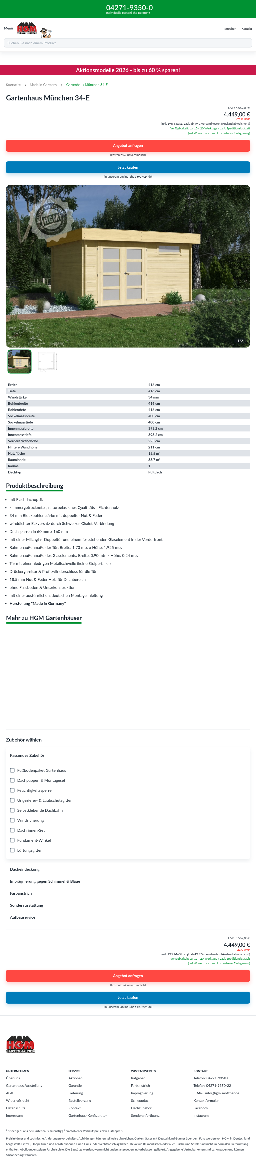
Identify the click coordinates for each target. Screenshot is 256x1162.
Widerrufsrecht (18, 1100)
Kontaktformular (206, 1100)
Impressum (14, 1115)
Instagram (201, 1115)
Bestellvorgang (79, 1100)
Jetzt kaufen (128, 167)
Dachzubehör (141, 1108)
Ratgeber (138, 1078)
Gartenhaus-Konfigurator (87, 1115)
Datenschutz (15, 1108)
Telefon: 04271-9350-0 (212, 1078)
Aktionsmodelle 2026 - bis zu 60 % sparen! (128, 70)
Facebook (201, 1108)
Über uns (13, 1078)
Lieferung (75, 1093)
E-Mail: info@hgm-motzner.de (216, 1093)
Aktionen (75, 1078)
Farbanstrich (140, 1085)
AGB (9, 1093)
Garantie (75, 1085)
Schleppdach (140, 1100)
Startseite (13, 84)
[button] (128, 755)
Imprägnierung (142, 1093)
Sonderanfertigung (145, 1115)
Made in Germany (43, 84)
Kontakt (74, 1108)
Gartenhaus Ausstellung (24, 1085)
